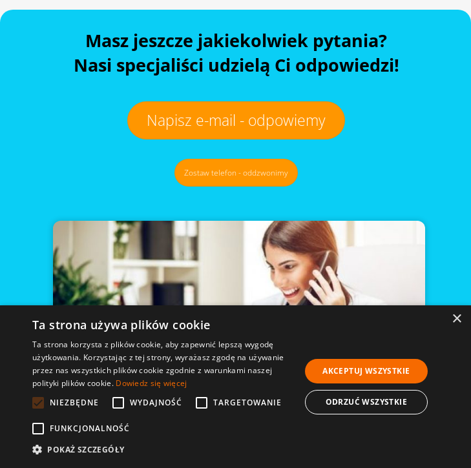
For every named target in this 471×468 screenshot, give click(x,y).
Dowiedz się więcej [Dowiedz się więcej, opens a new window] (151, 383)
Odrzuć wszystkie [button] (366, 401)
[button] (162, 450)
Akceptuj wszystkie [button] (366, 370)
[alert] (235, 386)
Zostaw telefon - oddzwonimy (236, 173)
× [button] (456, 319)
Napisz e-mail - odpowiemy (236, 120)
